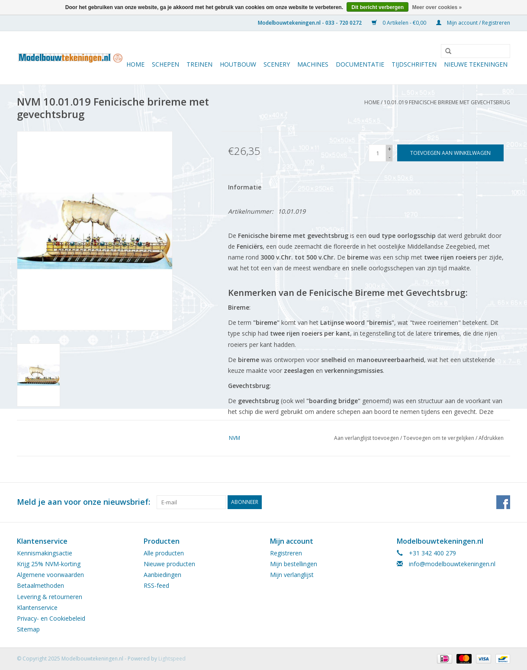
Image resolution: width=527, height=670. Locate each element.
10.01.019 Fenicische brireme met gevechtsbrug (447, 102)
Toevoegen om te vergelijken (439, 438)
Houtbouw (238, 64)
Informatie (244, 187)
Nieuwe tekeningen (476, 64)
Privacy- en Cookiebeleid (51, 618)
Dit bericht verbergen (377, 7)
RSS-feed (156, 585)
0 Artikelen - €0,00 (399, 22)
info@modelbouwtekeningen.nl (452, 564)
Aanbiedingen (162, 575)
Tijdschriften (414, 64)
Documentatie (360, 64)
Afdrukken (491, 438)
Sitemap (28, 629)
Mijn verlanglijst (292, 575)
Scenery (277, 64)
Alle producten (164, 553)
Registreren (286, 553)
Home (135, 64)
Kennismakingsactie (44, 553)
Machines (312, 64)
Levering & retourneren (49, 597)
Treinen (199, 64)
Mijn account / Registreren (473, 22)
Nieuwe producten (169, 564)
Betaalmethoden (40, 585)
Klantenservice (37, 607)
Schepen (165, 64)
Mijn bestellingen (293, 564)
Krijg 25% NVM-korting (48, 564)
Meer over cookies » (437, 7)
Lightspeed (172, 658)
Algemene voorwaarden (50, 575)
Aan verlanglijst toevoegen (366, 438)
